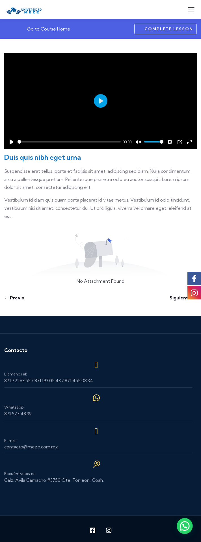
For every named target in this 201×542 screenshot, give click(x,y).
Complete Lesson (165, 29)
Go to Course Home (44, 29)
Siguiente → (183, 298)
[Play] (11, 141)
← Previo (14, 298)
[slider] (69, 141)
